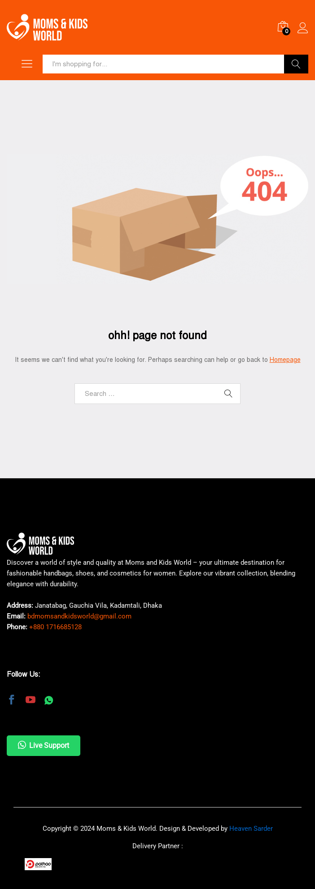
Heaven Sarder (251, 829)
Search (296, 64)
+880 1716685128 (55, 627)
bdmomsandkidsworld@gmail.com (79, 616)
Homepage (285, 360)
